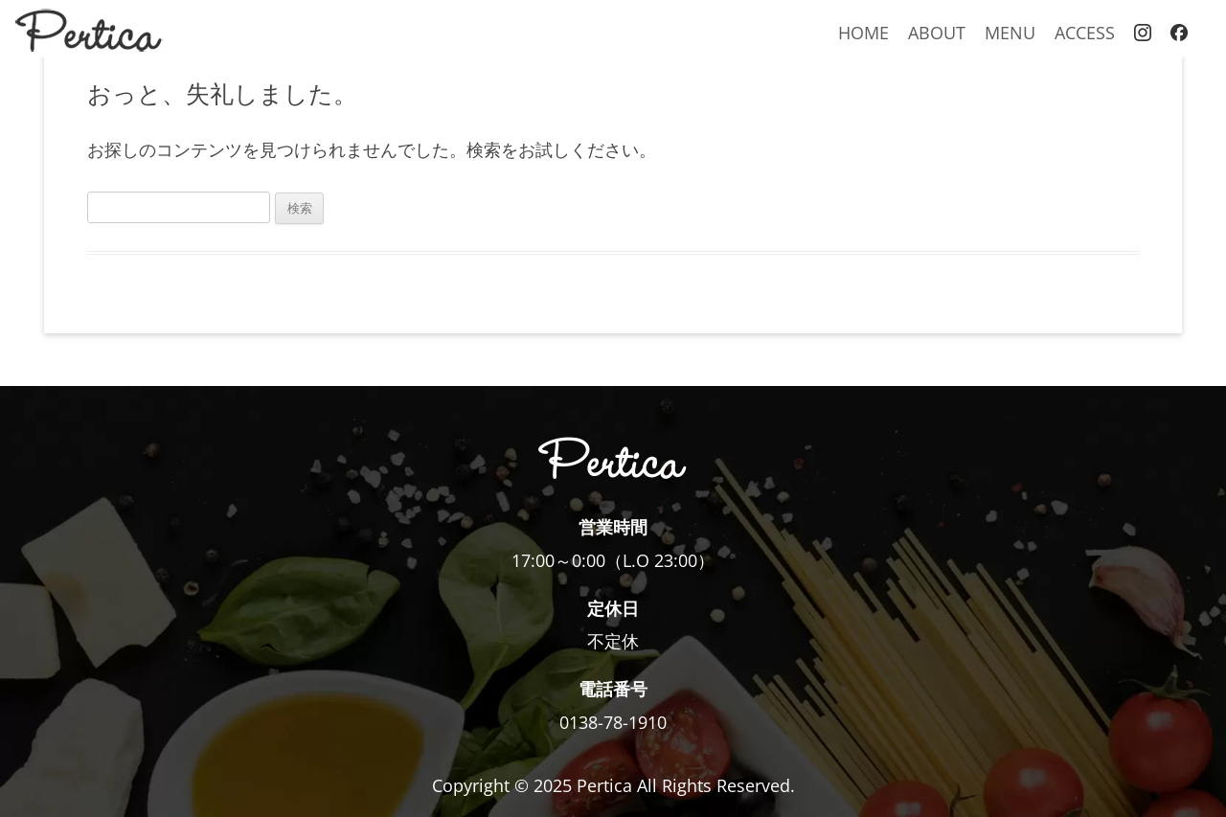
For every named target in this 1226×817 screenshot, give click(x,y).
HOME (863, 32)
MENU (1010, 32)
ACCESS (1085, 32)
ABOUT (936, 32)
